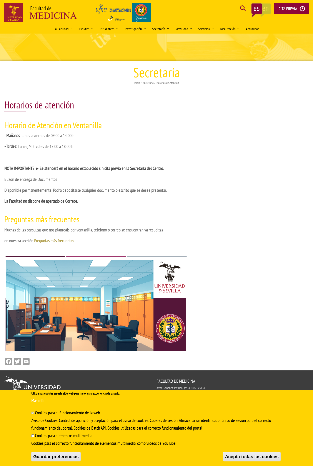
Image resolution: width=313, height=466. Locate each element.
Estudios (86, 29)
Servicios (205, 29)
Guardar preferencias (56, 456)
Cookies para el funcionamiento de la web (67, 413)
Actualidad (252, 29)
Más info (37, 401)
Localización (229, 29)
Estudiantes (109, 29)
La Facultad (63, 29)
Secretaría (160, 29)
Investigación (135, 29)
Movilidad (183, 29)
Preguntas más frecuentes (54, 241)
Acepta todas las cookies (252, 456)
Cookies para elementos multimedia (63, 436)
